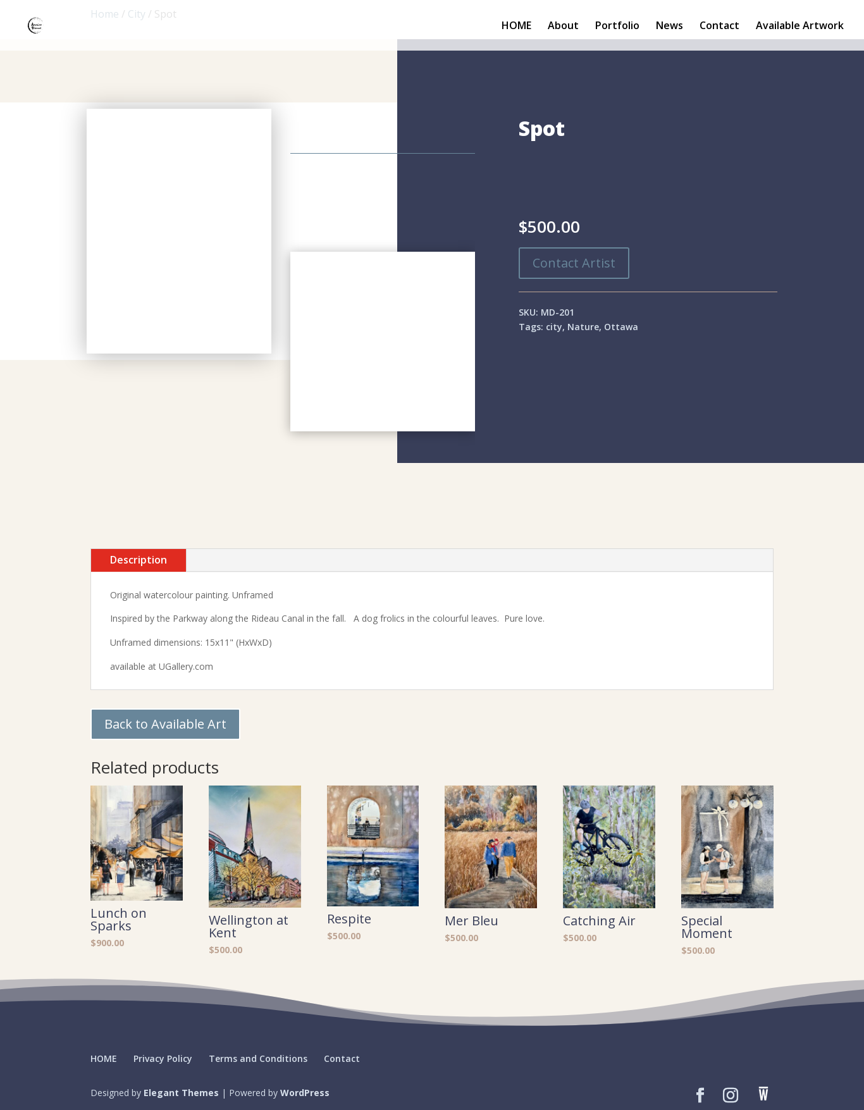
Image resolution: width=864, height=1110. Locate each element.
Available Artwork (800, 26)
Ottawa (621, 327)
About (563, 26)
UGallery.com (186, 666)
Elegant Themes (181, 1093)
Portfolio (617, 26)
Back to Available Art (165, 723)
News (669, 26)
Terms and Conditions (258, 1058)
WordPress (305, 1093)
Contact (719, 26)
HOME (516, 26)
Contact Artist (574, 262)
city (554, 327)
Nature (583, 327)
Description (138, 560)
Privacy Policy (162, 1058)
